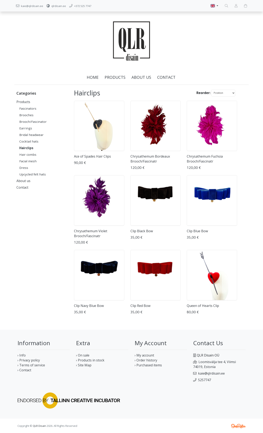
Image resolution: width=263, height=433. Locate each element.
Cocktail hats (28, 141)
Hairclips (26, 148)
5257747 (204, 380)
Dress (23, 168)
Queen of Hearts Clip (203, 305)
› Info (21, 355)
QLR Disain (39, 426)
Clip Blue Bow (197, 231)
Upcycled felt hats (32, 174)
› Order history (146, 360)
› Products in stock (90, 360)
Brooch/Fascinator (33, 122)
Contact (166, 77)
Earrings (25, 128)
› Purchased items (148, 365)
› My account (144, 355)
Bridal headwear (31, 135)
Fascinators (27, 108)
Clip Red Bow (140, 305)
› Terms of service (31, 365)
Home (93, 77)
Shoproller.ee (238, 426)
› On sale (82, 355)
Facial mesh (28, 161)
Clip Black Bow (141, 231)
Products (115, 77)
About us (141, 77)
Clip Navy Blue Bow (89, 305)
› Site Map (83, 365)
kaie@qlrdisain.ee (211, 373)
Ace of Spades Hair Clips (92, 156)
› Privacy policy (28, 360)
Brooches (26, 115)
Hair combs (27, 154)
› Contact (24, 370)
